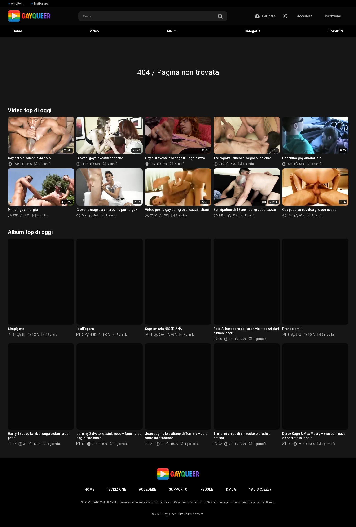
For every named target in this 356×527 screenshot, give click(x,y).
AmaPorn (15, 3)
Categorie (252, 31)
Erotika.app (39, 3)
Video (94, 31)
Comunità (336, 31)
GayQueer (169, 514)
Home (17, 31)
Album (172, 31)
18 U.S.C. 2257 (260, 489)
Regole (206, 489)
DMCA (231, 489)
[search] (220, 16)
